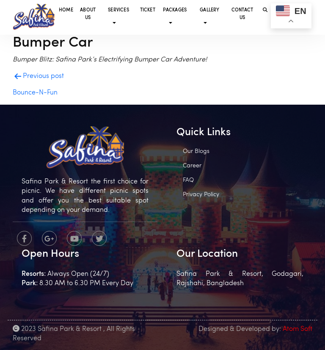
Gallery (209, 10)
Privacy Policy (201, 195)
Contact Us (242, 14)
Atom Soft (297, 329)
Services (118, 10)
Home (66, 10)
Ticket (147, 10)
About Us (88, 14)
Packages (175, 10)
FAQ (188, 180)
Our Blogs (196, 151)
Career (192, 166)
